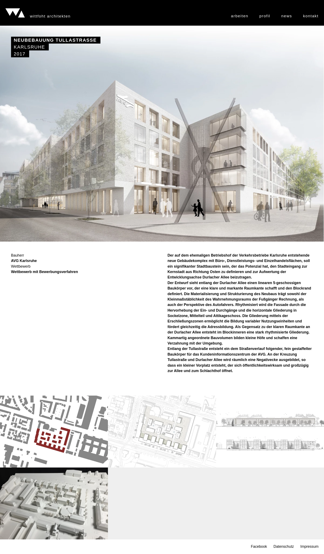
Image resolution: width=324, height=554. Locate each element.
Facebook (259, 547)
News (286, 16)
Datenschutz (284, 547)
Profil (264, 16)
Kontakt (310, 16)
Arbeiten (239, 16)
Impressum (309, 547)
